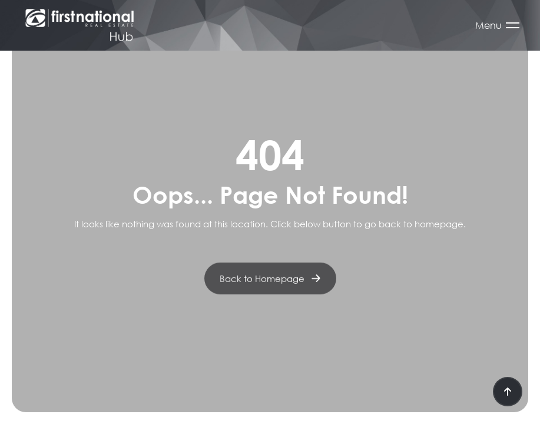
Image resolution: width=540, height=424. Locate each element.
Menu (488, 25)
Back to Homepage (270, 283)
